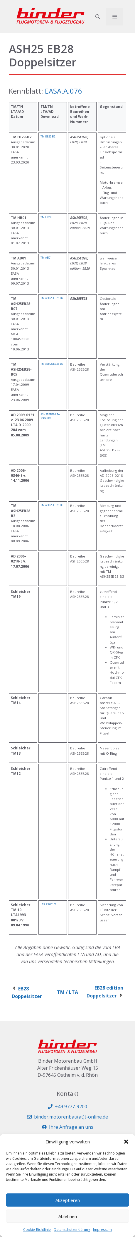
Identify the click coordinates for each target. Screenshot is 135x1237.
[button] (126, 1142)
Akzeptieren (67, 1200)
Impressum (102, 1229)
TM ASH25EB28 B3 (52, 505)
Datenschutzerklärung (72, 1229)
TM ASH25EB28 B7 (52, 298)
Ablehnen (67, 1216)
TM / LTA (67, 992)
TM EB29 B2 (48, 136)
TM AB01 (46, 257)
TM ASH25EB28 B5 (52, 364)
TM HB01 (46, 217)
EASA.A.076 (63, 91)
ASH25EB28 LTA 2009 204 (50, 416)
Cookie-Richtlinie (37, 1229)
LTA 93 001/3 (48, 904)
